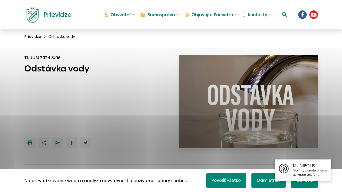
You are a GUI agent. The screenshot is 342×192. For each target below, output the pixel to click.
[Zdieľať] (43, 142)
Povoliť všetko (226, 180)
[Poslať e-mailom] (57, 142)
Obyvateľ (118, 15)
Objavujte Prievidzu (209, 15)
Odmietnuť (268, 180)
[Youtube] (313, 14)
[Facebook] (302, 14)
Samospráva (158, 15)
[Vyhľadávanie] (285, 14)
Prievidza (32, 36)
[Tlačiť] (30, 142)
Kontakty (255, 15)
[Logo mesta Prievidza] (47, 15)
